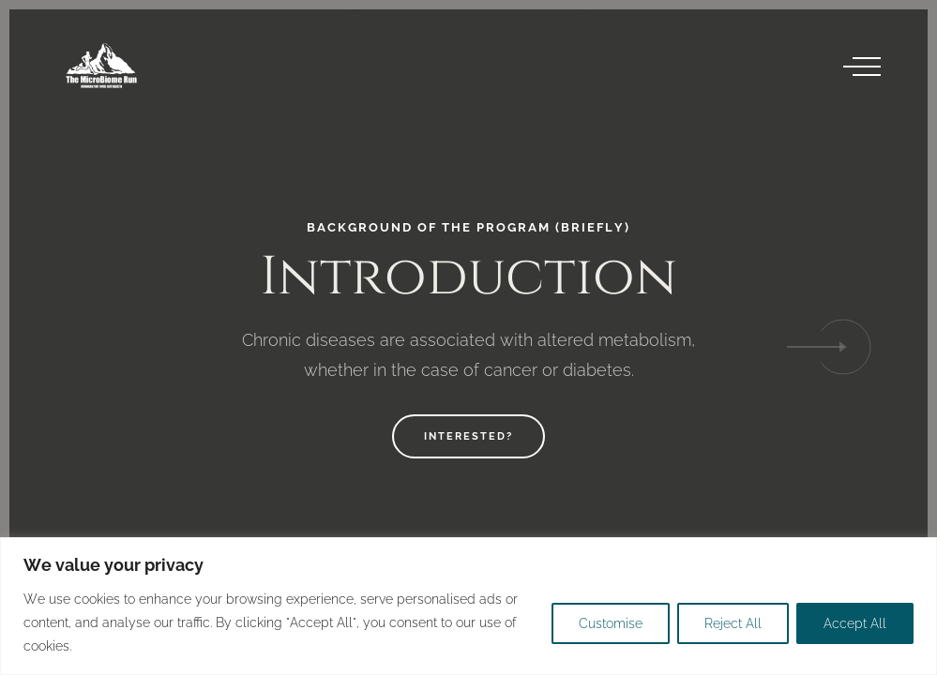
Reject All (733, 623)
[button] (843, 347)
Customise (610, 623)
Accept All (855, 623)
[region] (468, 606)
